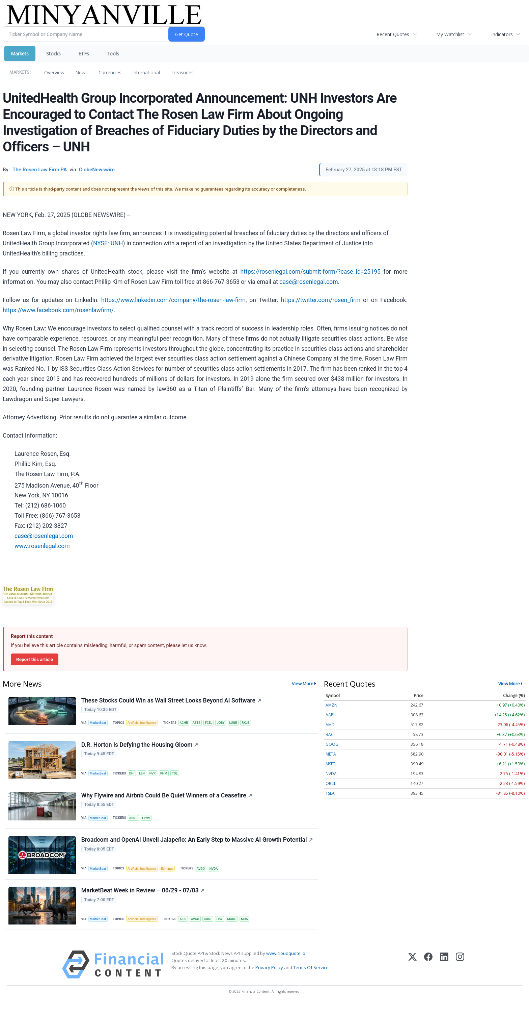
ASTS (200, 723)
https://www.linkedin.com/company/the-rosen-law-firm (173, 300)
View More (302, 684)
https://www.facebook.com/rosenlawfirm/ (58, 310)
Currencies (110, 72)
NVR (155, 775)
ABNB (135, 821)
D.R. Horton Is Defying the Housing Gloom (140, 746)
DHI (133, 775)
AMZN (331, 705)
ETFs (83, 53)
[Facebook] (428, 971)
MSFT (330, 764)
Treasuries (182, 72)
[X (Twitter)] (412, 971)
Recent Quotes (393, 34)
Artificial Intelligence (144, 723)
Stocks (53, 53)
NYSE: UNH (108, 243)
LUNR (238, 723)
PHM (166, 775)
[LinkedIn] (444, 971)
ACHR (186, 723)
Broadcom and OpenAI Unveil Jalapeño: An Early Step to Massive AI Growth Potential (197, 844)
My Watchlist (450, 34)
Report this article (34, 659)
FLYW (148, 821)
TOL (178, 775)
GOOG (332, 744)
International (146, 72)
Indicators (502, 34)
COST (212, 925)
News (81, 72)
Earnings (170, 873)
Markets (20, 53)
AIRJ (185, 925)
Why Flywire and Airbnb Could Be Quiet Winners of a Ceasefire (167, 798)
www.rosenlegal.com (42, 546)
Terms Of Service (311, 974)
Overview (54, 72)
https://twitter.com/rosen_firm (321, 300)
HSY (224, 925)
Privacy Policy (269, 974)
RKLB (251, 723)
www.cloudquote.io (285, 960)
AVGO (204, 873)
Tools (113, 53)
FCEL (212, 723)
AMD (330, 725)
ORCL (331, 783)
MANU (237, 925)
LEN (144, 775)
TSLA (330, 793)
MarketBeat (98, 723)
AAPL (330, 715)
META (331, 754)
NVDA (218, 873)
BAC (330, 734)
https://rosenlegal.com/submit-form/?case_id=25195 (311, 271)
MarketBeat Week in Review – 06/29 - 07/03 (143, 896)
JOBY (225, 723)
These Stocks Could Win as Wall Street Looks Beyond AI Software (171, 700)
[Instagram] (460, 971)
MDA (250, 925)
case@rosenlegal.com (308, 281)
